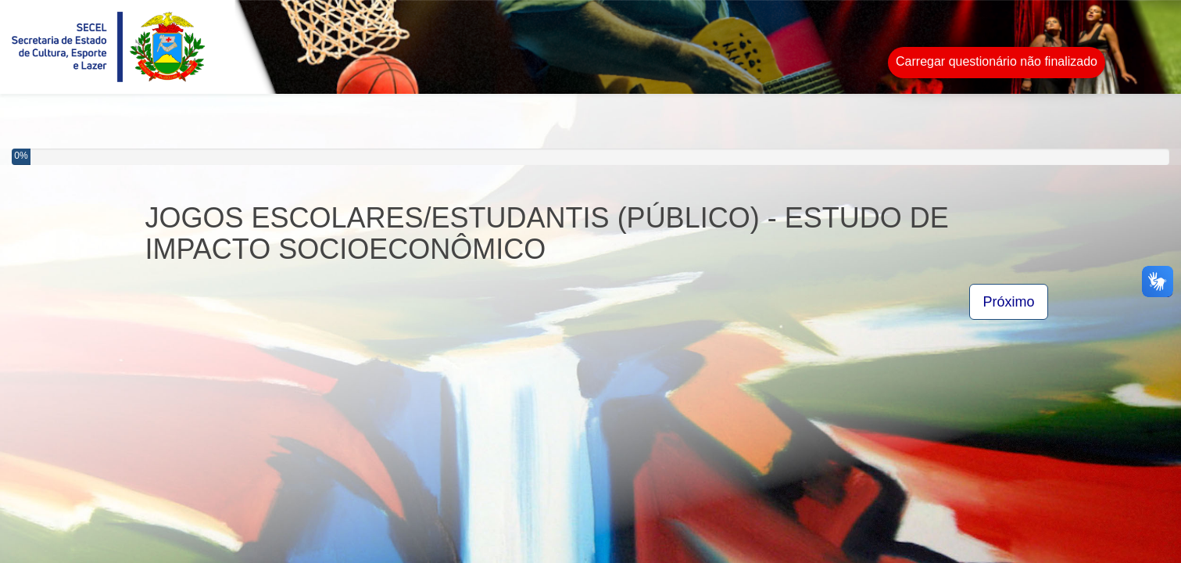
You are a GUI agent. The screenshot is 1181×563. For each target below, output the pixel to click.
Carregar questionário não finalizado (996, 61)
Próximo (1008, 302)
